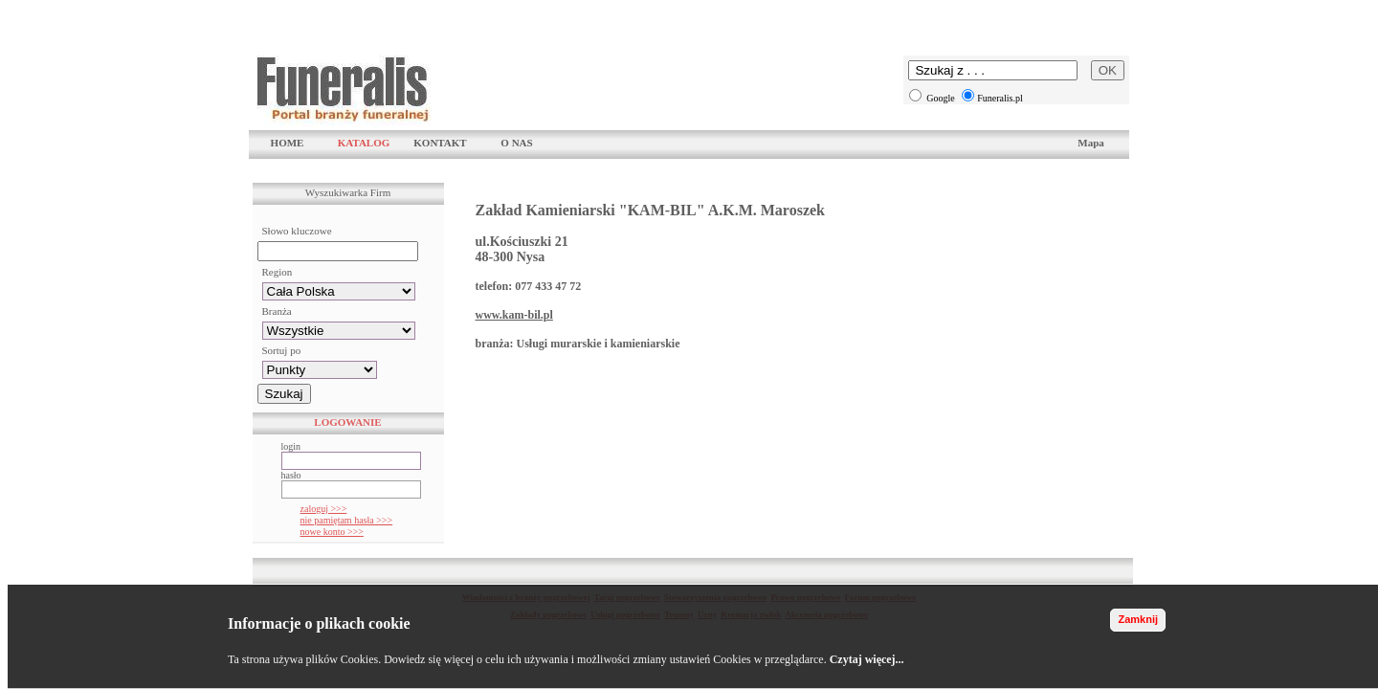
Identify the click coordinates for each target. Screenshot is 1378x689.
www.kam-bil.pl (514, 315)
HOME (287, 142)
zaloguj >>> (323, 508)
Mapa (1091, 142)
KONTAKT (439, 142)
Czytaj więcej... (867, 659)
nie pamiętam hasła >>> (346, 520)
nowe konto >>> (332, 531)
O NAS (516, 142)
